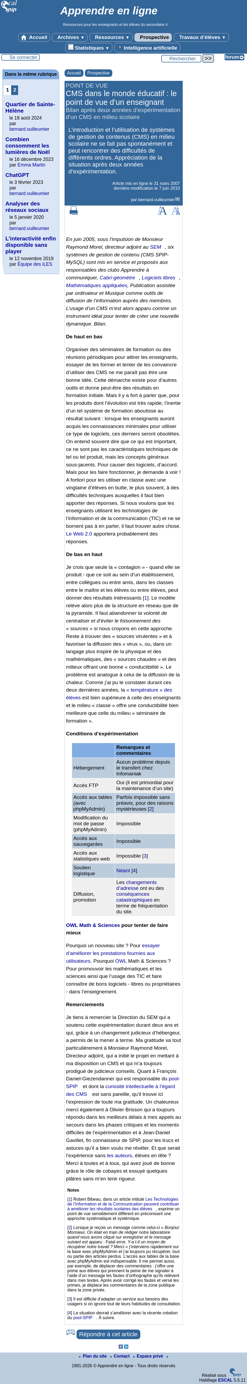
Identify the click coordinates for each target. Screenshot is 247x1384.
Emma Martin (32, 165)
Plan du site (93, 1356)
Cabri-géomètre (117, 277)
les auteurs (119, 1155)
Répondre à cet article (108, 1334)
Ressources (111, 37)
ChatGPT (17, 175)
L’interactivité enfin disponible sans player (30, 244)
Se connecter (23, 57)
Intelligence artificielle (147, 47)
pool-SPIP (83, 1317)
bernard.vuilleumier (156, 199)
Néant (123, 870)
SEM (155, 247)
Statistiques (88, 47)
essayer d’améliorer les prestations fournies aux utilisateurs (113, 953)
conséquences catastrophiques (134, 897)
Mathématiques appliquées (96, 285)
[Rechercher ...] (181, 58)
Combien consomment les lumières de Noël (27, 145)
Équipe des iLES (35, 264)
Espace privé (148, 1356)
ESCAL (225, 1380)
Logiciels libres (158, 277)
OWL (121, 961)
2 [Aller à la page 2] (14, 90)
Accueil (34, 37)
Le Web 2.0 (79, 534)
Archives (70, 37)
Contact (120, 1356)
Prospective (153, 37)
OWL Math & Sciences (93, 925)
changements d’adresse (136, 885)
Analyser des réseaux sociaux (27, 206)
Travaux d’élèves (201, 37)
